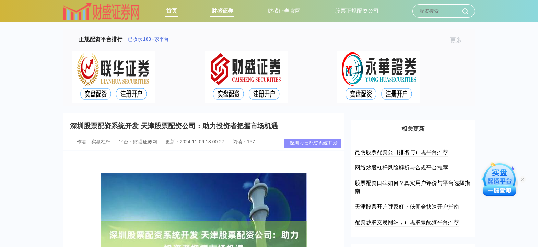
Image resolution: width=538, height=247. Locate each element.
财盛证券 (222, 11)
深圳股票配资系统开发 (314, 143)
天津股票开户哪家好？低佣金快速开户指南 (407, 207)
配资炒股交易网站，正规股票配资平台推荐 (407, 222)
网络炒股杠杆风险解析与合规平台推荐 (401, 167)
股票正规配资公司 (357, 11)
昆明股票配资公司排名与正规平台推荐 (401, 152)
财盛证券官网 (284, 11)
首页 (171, 11)
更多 (459, 40)
